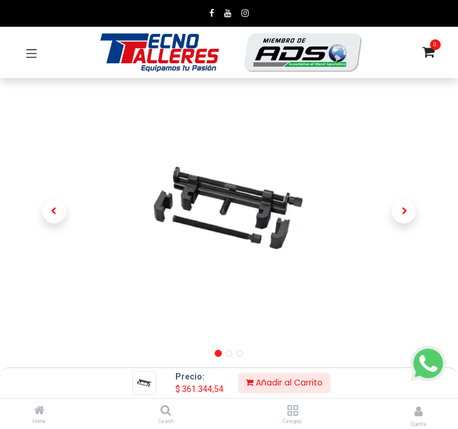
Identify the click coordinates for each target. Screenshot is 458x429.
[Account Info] (418, 411)
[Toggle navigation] (31, 52)
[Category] (292, 411)
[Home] (39, 411)
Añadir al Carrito (284, 382)
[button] (54, 211)
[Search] (165, 411)
